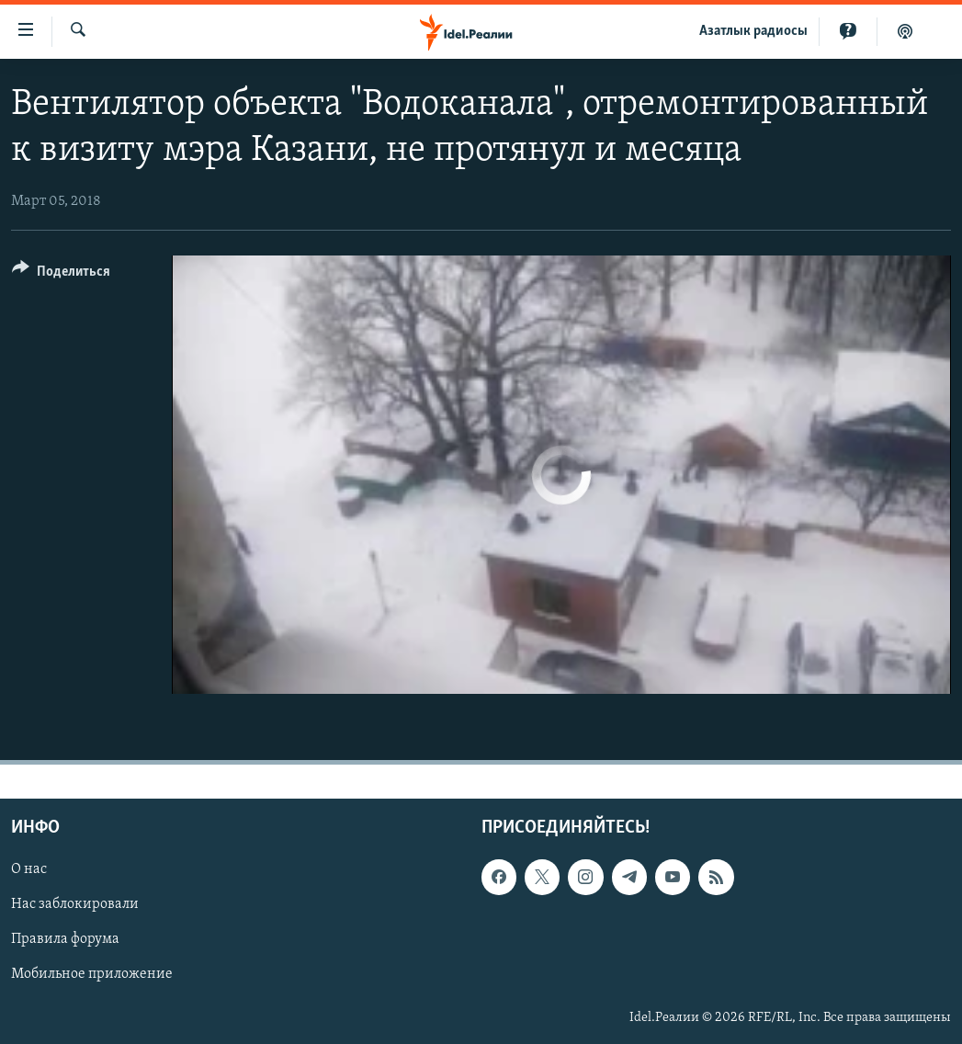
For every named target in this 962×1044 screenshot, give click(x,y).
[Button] (61, 274)
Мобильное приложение (92, 975)
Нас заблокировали (75, 905)
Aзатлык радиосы (753, 31)
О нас (29, 870)
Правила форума (65, 940)
